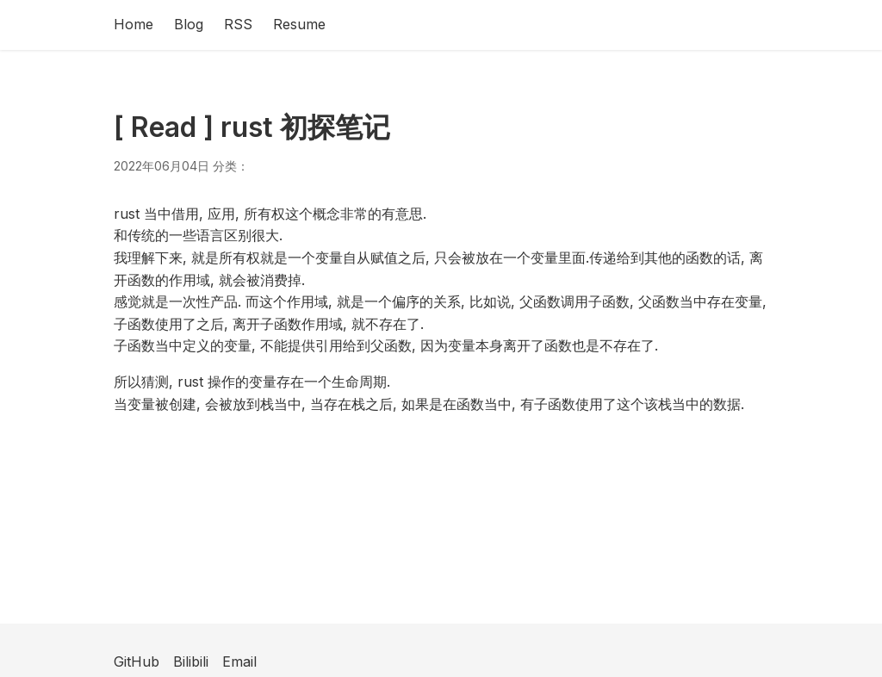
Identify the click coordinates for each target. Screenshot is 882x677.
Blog (188, 24)
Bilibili (190, 661)
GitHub (136, 661)
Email (239, 661)
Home (133, 24)
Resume (299, 24)
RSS (238, 24)
